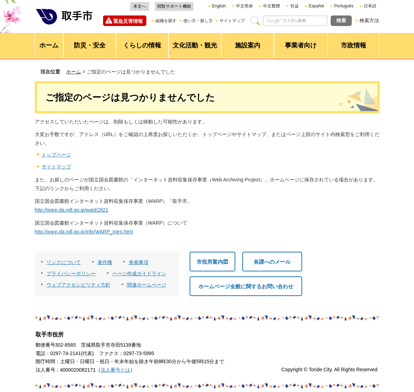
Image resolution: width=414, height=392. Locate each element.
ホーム (73, 72)
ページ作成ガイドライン (139, 273)
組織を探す (166, 20)
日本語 (370, 6)
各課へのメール (272, 262)
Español (316, 6)
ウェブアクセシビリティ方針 (78, 285)
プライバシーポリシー (71, 273)
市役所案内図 (212, 262)
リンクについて (63, 262)
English (219, 6)
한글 (294, 6)
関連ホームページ (146, 285)
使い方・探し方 (198, 20)
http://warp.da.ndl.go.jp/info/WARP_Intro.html (84, 231)
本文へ (139, 6)
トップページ (56, 155)
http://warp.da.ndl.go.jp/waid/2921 (71, 210)
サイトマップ (232, 20)
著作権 (104, 262)
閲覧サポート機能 (174, 6)
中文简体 (244, 6)
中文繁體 (271, 6)
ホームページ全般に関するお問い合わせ (245, 286)
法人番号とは (115, 370)
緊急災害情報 (128, 21)
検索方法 (369, 20)
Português (344, 6)
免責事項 (138, 262)
